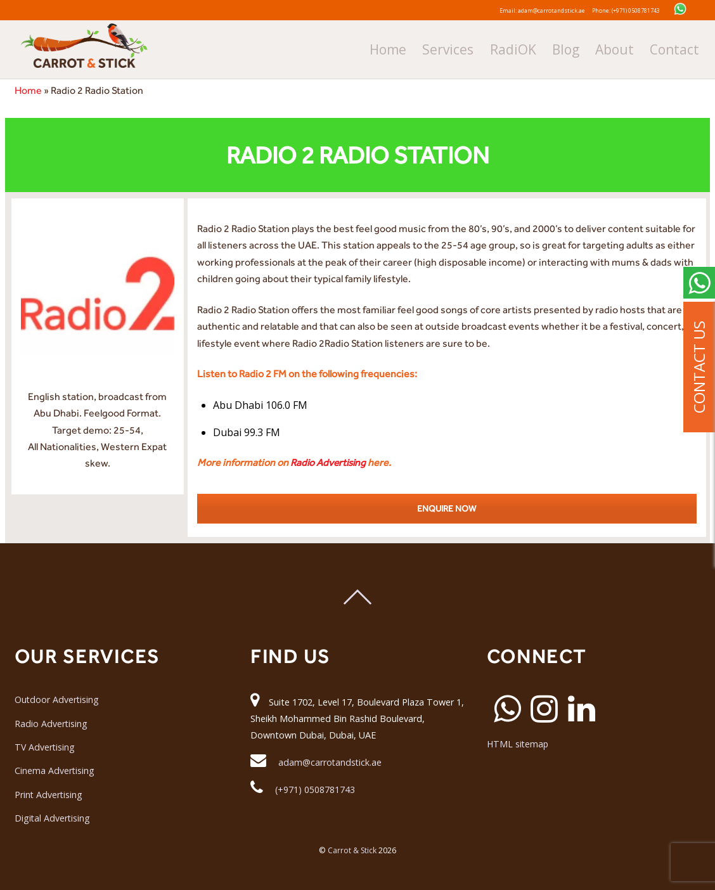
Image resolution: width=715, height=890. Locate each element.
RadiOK (560, 46)
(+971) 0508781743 (315, 790)
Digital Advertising (53, 818)
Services (510, 46)
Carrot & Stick (352, 851)
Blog (601, 46)
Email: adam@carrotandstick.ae (525, 9)
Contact (687, 46)
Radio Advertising (329, 462)
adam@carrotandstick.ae (330, 762)
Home (462, 46)
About (639, 46)
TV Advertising (45, 747)
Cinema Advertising (55, 771)
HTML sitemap (518, 744)
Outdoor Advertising (57, 699)
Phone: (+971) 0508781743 (643, 9)
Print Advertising (49, 795)
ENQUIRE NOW (446, 508)
